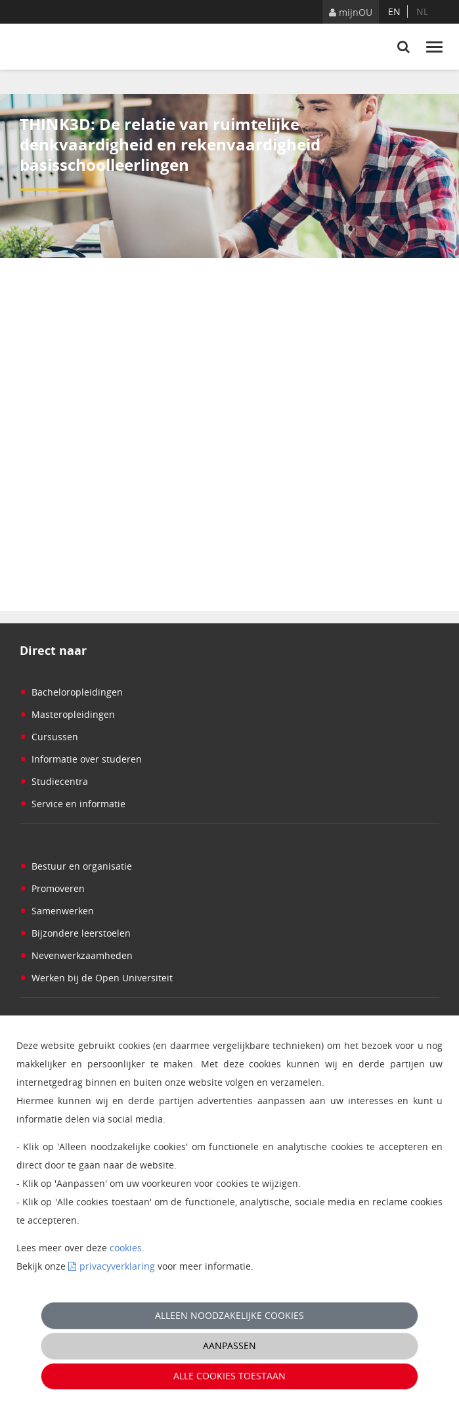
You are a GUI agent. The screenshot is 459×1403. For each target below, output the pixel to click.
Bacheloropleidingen (71, 692)
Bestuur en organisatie (76, 866)
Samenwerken (57, 910)
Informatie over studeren (81, 759)
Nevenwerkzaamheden (76, 955)
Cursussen (49, 736)
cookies (126, 1247)
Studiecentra (54, 781)
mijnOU (350, 12)
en (394, 11)
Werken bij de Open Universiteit (96, 977)
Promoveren (52, 888)
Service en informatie (72, 803)
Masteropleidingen (67, 714)
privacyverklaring (117, 1266)
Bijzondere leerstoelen (75, 933)
